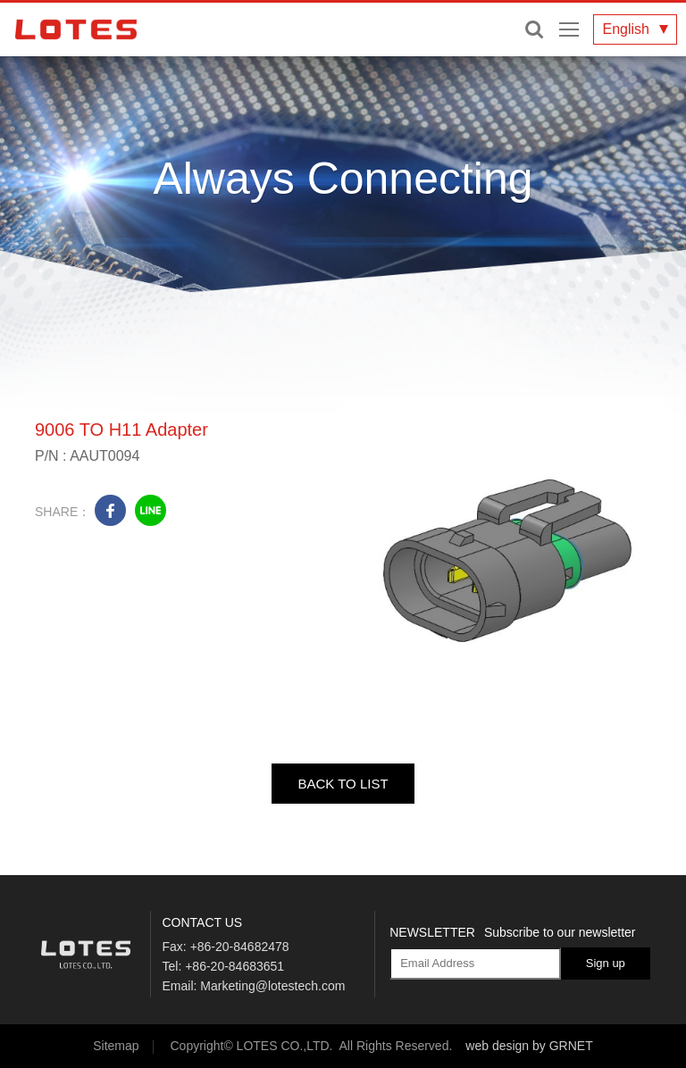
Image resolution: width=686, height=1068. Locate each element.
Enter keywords (534, 29)
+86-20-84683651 (234, 966)
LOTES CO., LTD (75, 29)
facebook (110, 510)
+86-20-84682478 (239, 946)
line (150, 510)
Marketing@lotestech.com (272, 986)
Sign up (605, 963)
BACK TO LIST (342, 783)
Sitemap (115, 1046)
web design (497, 1046)
